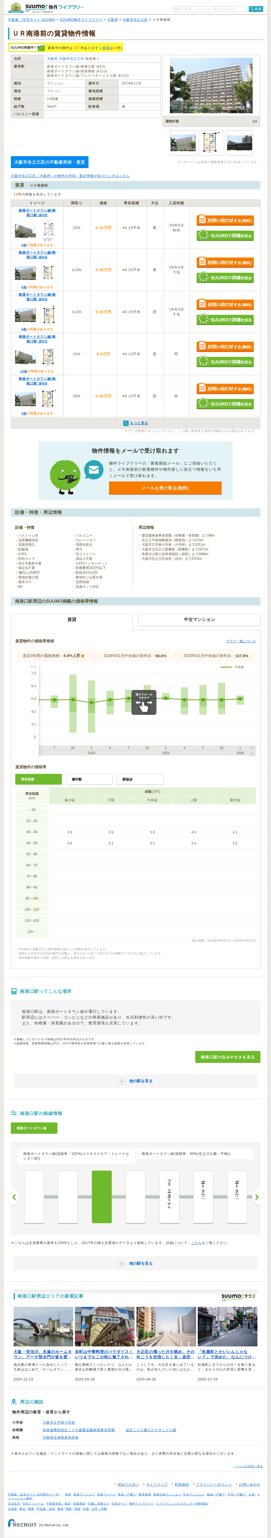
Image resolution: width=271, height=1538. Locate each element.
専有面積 (27, 779)
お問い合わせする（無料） (225, 220)
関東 (31, 1508)
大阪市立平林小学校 (59, 1422)
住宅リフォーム (33, 1503)
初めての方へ (129, 1485)
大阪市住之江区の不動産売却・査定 (49, 162)
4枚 (23, 245)
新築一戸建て (216, 1494)
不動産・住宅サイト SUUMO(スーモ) (34, 1494)
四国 (77, 1508)
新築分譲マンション (167, 1494)
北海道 (12, 1508)
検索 (258, 9)
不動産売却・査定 (58, 1503)
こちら (196, 1243)
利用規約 (182, 1485)
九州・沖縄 (99, 1508)
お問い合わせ (249, 1485)
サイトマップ (157, 1485)
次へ (256, 1197)
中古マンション (193, 1494)
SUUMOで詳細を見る (225, 235)
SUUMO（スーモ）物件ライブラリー (45, 8)
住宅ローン (119, 1503)
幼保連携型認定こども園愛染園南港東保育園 (79, 1430)
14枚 (23, 371)
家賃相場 (145, 1494)
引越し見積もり (98, 1503)
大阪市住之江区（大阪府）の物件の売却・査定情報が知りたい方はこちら (70, 176)
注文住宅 (14, 1503)
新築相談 (79, 1503)
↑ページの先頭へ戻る (248, 1466)
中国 (86, 1508)
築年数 (77, 779)
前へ (15, 1197)
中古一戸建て (237, 1494)
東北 (22, 1508)
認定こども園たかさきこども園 (151, 1430)
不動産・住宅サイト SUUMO (31, 20)
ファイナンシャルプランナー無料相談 (182, 1503)
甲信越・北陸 (46, 1508)
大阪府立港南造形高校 (61, 1437)
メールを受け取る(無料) (165, 488)
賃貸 (106, 48)
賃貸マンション (84, 1494)
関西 (69, 1508)
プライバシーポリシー (214, 1485)
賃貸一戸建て (127, 1494)
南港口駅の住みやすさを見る (228, 1057)
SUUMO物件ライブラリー (81, 20)
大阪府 (112, 20)
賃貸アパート (106, 1494)
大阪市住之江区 (135, 20)
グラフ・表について (241, 641)
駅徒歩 (128, 779)
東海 (60, 1508)
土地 (252, 1494)
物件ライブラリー (141, 1503)
